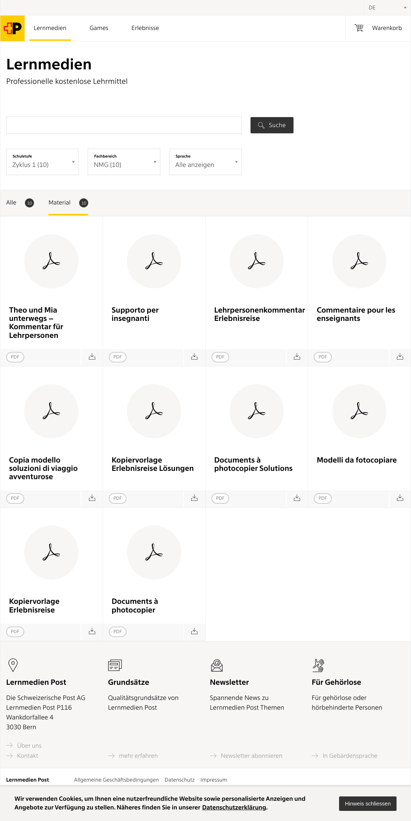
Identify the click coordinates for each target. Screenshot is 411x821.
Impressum (214, 780)
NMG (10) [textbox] (107, 165)
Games (99, 28)
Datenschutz (180, 780)
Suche (272, 125)
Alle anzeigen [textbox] (194, 165)
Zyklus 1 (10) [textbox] (30, 165)
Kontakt (22, 755)
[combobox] (387, 7)
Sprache (183, 156)
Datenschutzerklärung (234, 807)
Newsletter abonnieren (246, 755)
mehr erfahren (133, 755)
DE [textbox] (372, 7)
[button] (368, 803)
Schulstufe (22, 156)
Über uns (24, 745)
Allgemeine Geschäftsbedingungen (116, 780)
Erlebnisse (145, 28)
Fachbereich (105, 156)
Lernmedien (50, 28)
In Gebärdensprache (344, 755)
